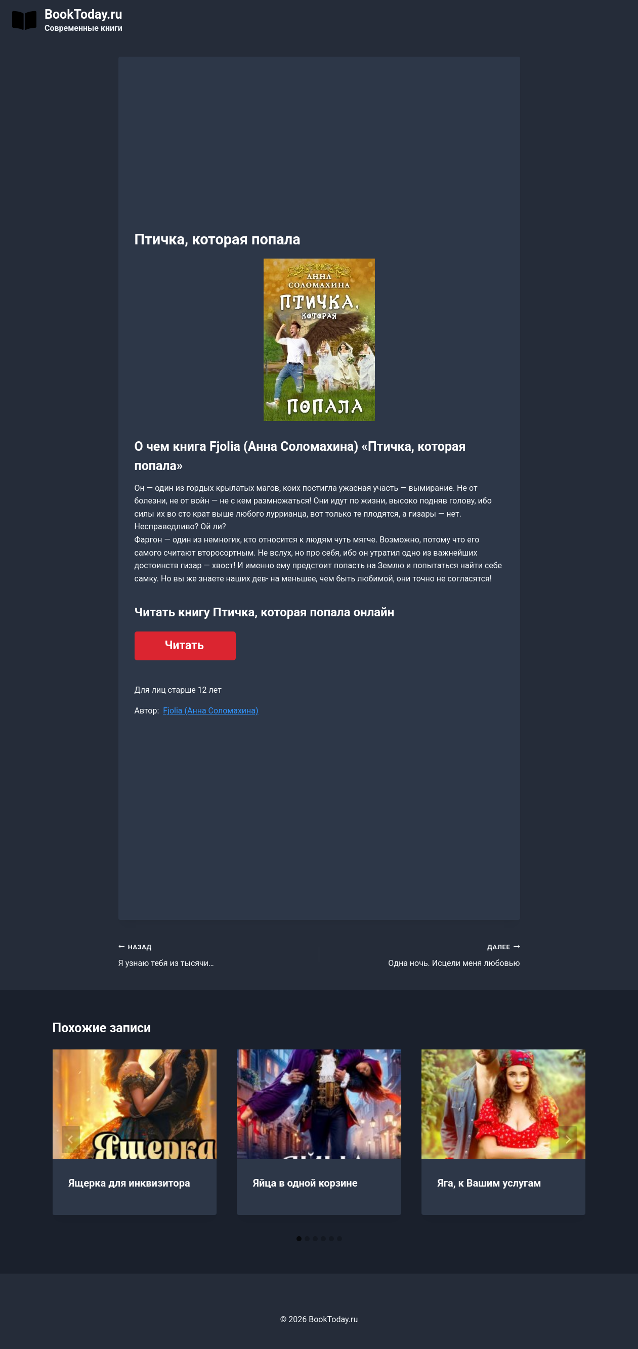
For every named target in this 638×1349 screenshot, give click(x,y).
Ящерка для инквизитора (129, 1183)
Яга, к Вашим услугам (489, 1183)
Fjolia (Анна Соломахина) (210, 710)
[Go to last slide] (71, 1139)
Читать (184, 645)
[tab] (299, 1238)
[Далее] (568, 1139)
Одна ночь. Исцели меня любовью (423, 954)
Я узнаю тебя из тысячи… (214, 954)
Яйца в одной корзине (305, 1183)
